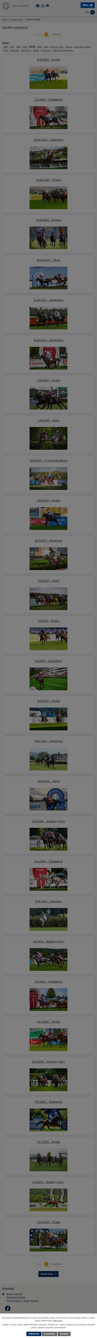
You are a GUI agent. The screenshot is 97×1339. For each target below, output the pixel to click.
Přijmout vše (34, 1334)
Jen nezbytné (49, 1334)
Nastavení (64, 1334)
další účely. (57, 1321)
